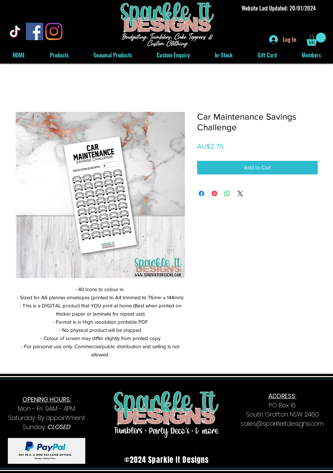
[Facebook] (34, 31)
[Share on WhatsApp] (227, 193)
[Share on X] (240, 193)
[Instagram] (54, 31)
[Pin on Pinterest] (214, 193)
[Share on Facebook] (201, 193)
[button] (316, 39)
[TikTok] (15, 31)
